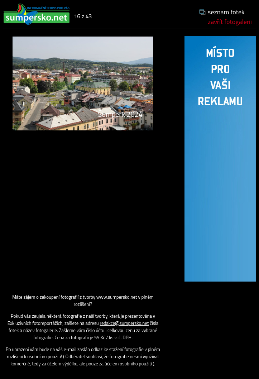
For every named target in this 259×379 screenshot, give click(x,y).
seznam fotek (226, 12)
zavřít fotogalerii (230, 22)
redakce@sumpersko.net (124, 323)
